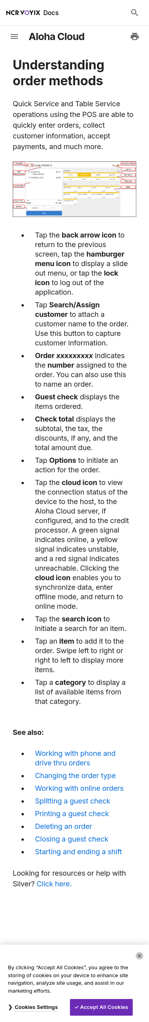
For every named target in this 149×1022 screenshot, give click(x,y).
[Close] (139, 955)
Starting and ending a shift (78, 852)
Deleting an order (63, 826)
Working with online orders (79, 788)
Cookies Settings (36, 1007)
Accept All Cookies (104, 1007)
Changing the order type (75, 775)
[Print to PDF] (135, 36)
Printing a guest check (72, 813)
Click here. (54, 884)
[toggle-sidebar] (14, 36)
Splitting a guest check (72, 801)
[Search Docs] (135, 13)
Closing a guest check (71, 839)
